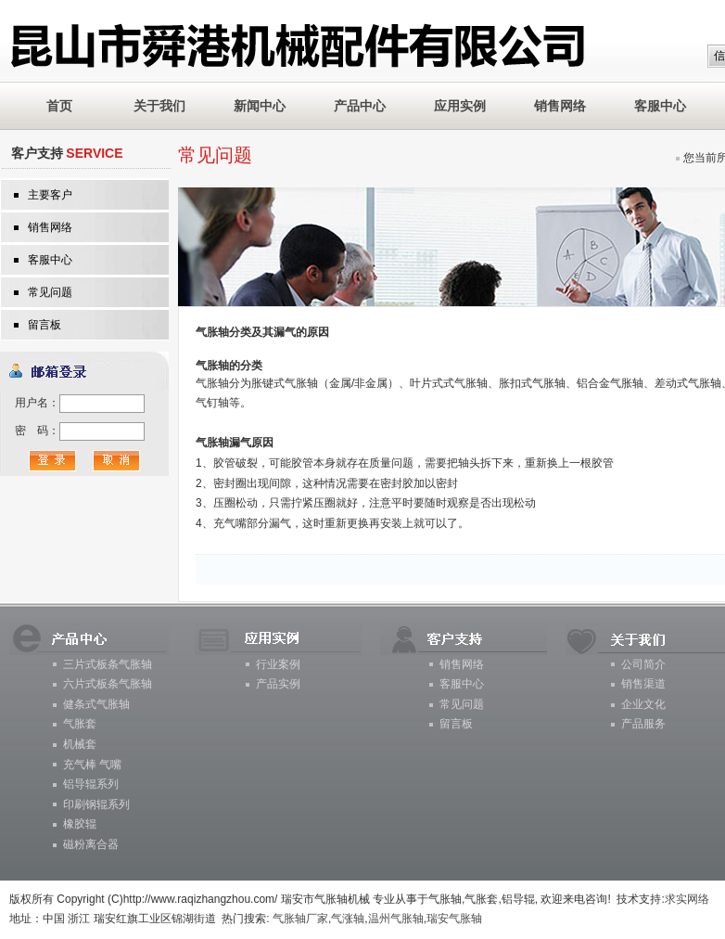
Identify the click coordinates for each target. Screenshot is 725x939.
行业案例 (278, 664)
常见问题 (50, 292)
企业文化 (643, 704)
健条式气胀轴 (96, 704)
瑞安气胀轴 (454, 918)
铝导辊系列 (91, 784)
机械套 (79, 744)
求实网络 (687, 899)
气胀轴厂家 (300, 918)
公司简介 (643, 664)
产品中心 (360, 105)
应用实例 (460, 105)
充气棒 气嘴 (92, 764)
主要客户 (50, 194)
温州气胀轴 (396, 918)
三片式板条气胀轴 (107, 664)
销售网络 (560, 105)
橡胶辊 (79, 823)
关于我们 (159, 105)
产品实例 (278, 683)
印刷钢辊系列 (96, 804)
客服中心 (660, 105)
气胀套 (79, 723)
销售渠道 (643, 683)
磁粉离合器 (91, 844)
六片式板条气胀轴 (107, 683)
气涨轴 (347, 918)
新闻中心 (260, 105)
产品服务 (643, 723)
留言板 (44, 324)
